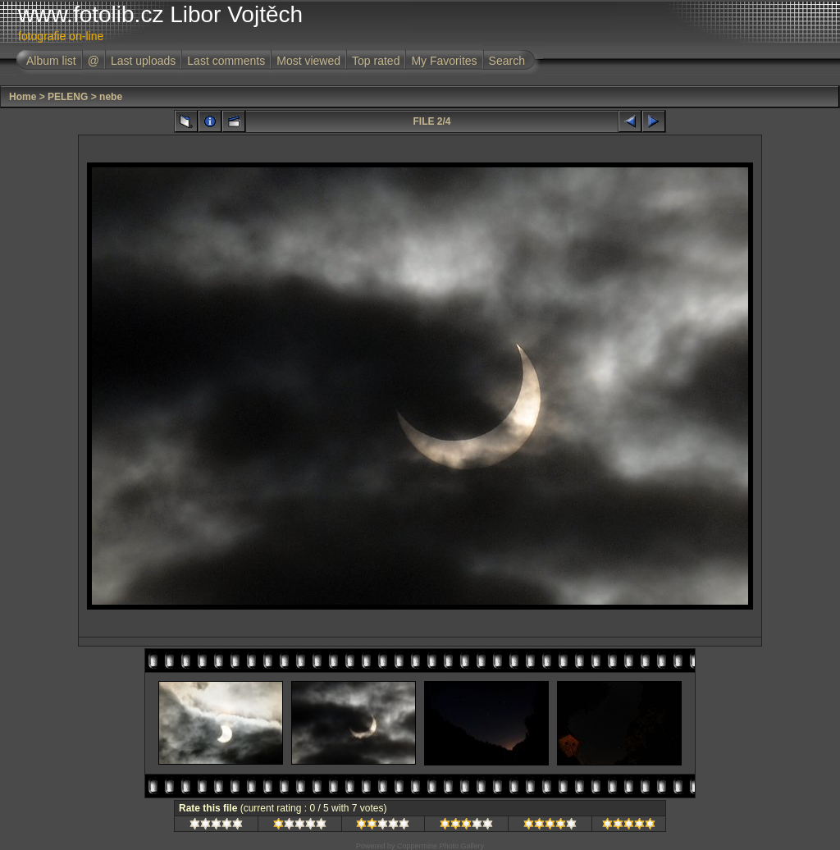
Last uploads (143, 60)
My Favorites (444, 60)
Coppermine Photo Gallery (440, 846)
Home (22, 97)
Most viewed (308, 60)
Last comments (226, 60)
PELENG (68, 97)
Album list (51, 60)
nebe (110, 97)
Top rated (375, 60)
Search (507, 60)
